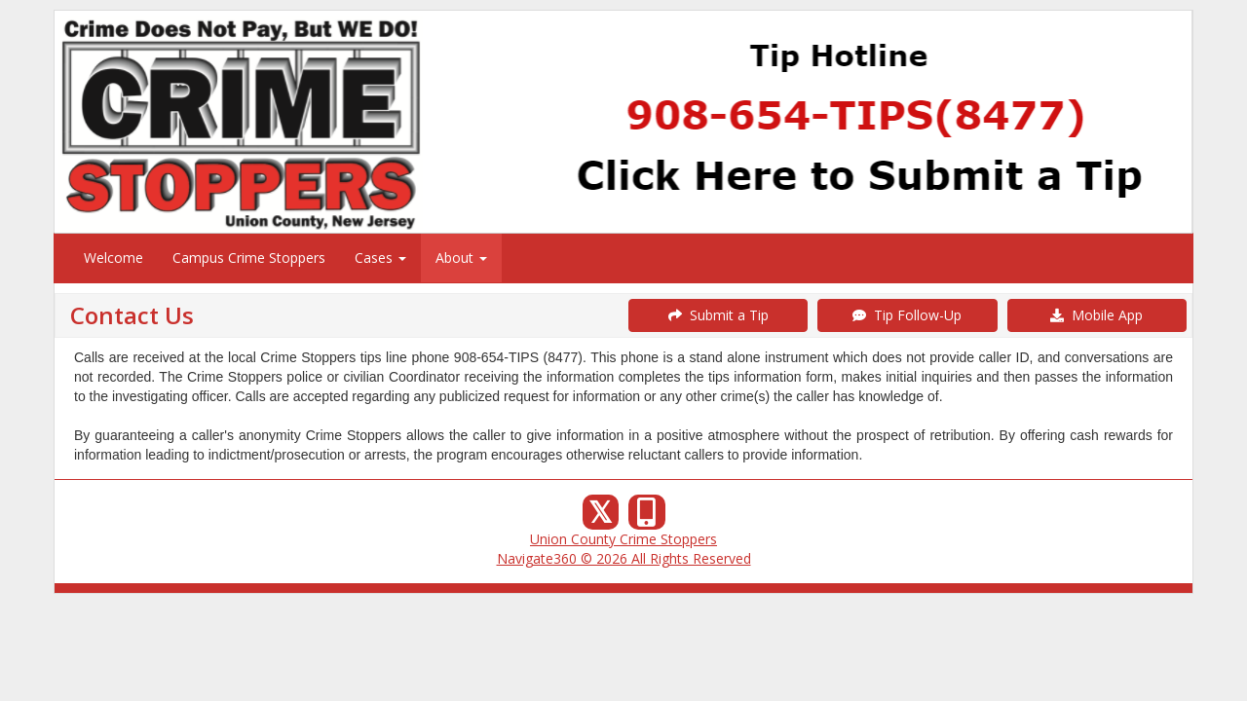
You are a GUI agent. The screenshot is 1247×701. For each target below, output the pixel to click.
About (461, 257)
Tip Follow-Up (907, 315)
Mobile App (1096, 315)
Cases (380, 257)
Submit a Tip (718, 315)
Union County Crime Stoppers (623, 539)
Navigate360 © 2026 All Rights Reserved (624, 558)
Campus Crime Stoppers (248, 257)
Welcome (113, 257)
